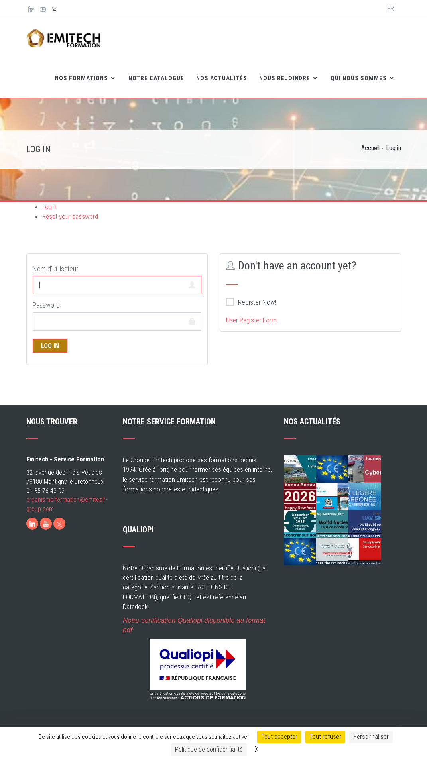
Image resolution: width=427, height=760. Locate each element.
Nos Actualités (221, 78)
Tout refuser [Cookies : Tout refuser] (325, 736)
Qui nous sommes (359, 78)
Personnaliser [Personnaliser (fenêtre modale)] (371, 736)
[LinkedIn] (32, 524)
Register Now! (251, 301)
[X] (59, 524)
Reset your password (70, 216)
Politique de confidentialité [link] (209, 749)
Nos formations (82, 78)
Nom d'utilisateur (55, 269)
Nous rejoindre (285, 78)
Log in (50, 207)
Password (46, 305)
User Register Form (251, 320)
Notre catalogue (156, 78)
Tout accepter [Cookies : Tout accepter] (279, 736)
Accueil (370, 148)
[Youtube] (46, 524)
